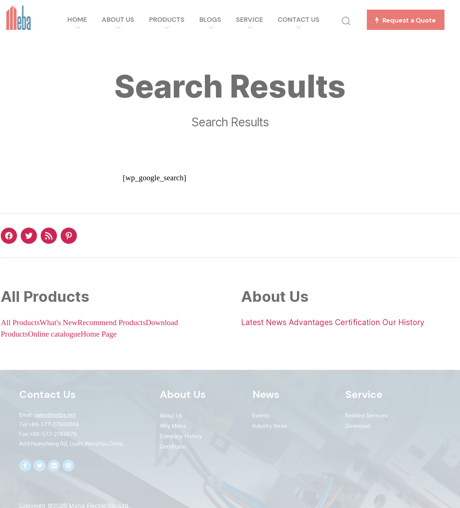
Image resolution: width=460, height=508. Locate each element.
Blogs (213, 19)
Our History (403, 322)
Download (357, 426)
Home (79, 19)
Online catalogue (54, 334)
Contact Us (301, 19)
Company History (181, 436)
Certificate (173, 446)
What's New (58, 323)
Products (169, 19)
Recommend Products (111, 323)
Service (252, 19)
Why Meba (173, 426)
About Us (120, 19)
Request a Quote (408, 20)
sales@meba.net (54, 415)
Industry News (270, 426)
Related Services (366, 415)
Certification (357, 322)
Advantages (311, 322)
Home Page (98, 334)
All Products (20, 323)
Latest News (264, 322)
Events (261, 415)
